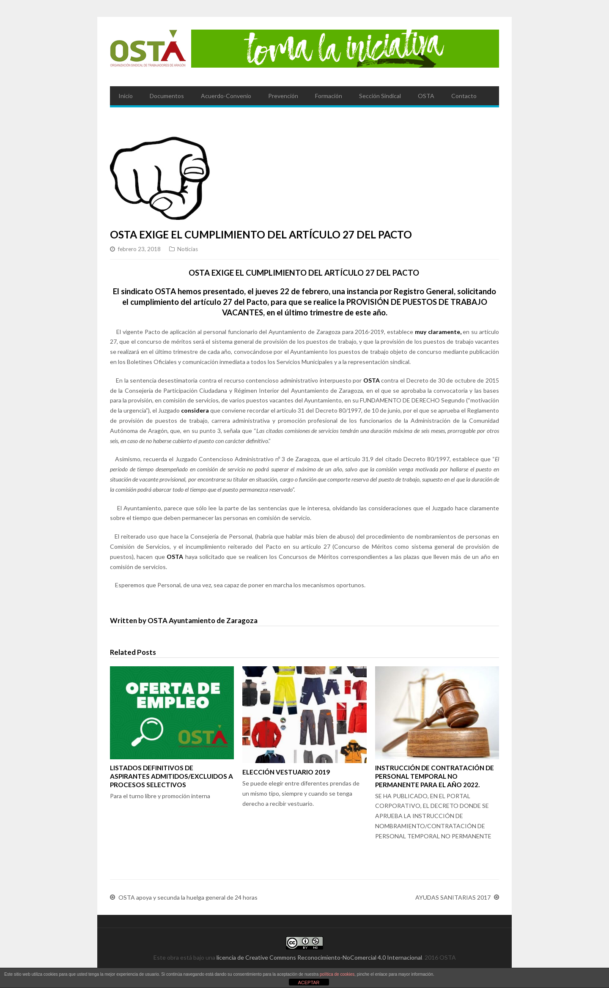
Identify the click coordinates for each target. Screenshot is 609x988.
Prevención (283, 95)
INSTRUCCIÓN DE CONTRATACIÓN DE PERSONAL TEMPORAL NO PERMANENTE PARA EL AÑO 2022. (434, 776)
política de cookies (337, 974)
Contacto (464, 95)
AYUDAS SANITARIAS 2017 (453, 897)
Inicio (125, 95)
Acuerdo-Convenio (226, 95)
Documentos (167, 95)
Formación (328, 95)
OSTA (426, 95)
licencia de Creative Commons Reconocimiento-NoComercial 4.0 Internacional (319, 957)
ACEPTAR (308, 982)
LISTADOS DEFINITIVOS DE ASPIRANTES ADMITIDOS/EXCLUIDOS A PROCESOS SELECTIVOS (171, 776)
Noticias (187, 249)
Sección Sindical (380, 95)
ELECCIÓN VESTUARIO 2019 (286, 772)
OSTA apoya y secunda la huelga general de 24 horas (188, 897)
